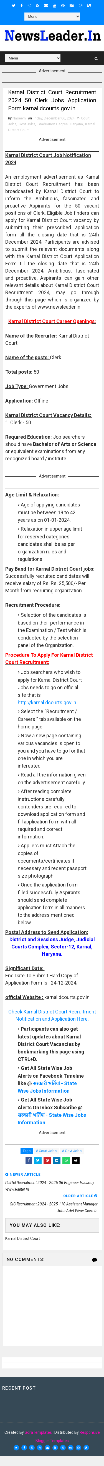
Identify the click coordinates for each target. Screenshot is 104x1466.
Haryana (76, 134)
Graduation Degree (52, 134)
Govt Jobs (27, 134)
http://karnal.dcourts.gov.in (47, 712)
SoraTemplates (38, 1442)
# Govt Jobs (72, 1161)
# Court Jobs (46, 1161)
